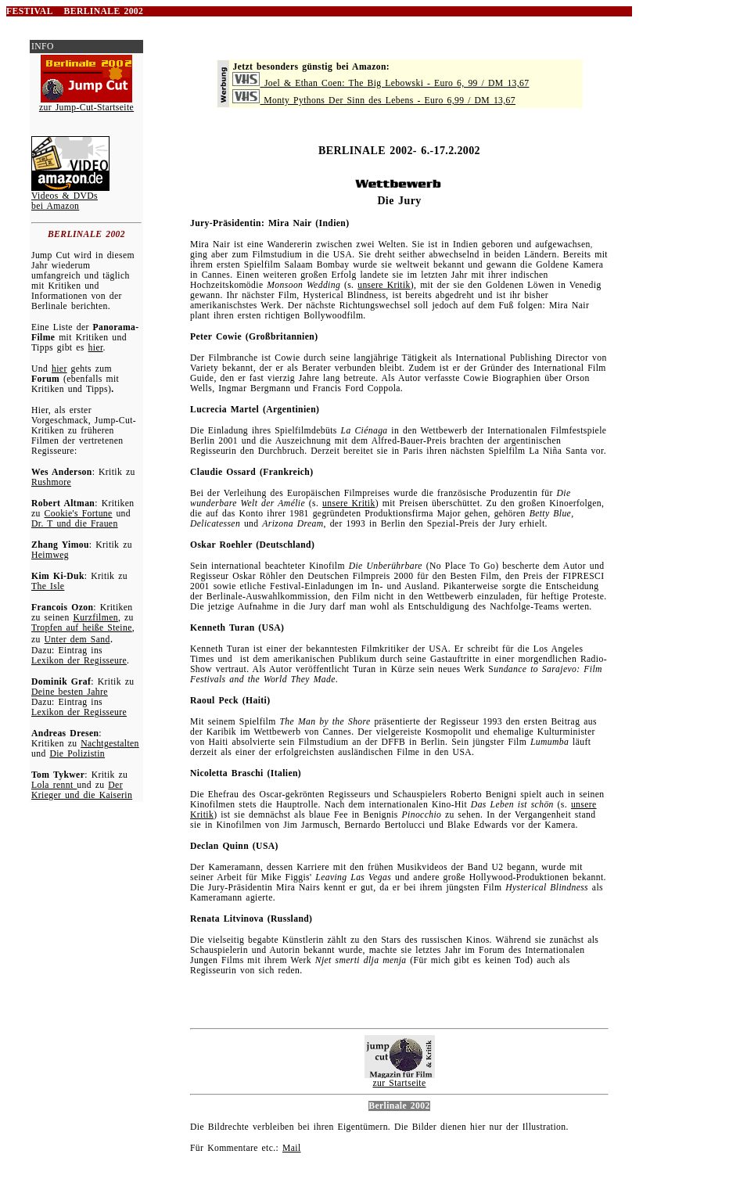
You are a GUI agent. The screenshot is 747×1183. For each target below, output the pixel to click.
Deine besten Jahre (69, 692)
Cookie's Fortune (79, 514)
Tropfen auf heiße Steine (81, 628)
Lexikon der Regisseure (79, 661)
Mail (291, 1148)
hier (95, 348)
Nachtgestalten (110, 744)
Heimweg (50, 555)
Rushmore (51, 482)
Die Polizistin (77, 754)
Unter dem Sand (77, 640)
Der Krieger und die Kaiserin (81, 790)
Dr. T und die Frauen (74, 524)
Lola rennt (54, 785)
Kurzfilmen (95, 618)
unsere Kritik (384, 285)
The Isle (47, 586)
